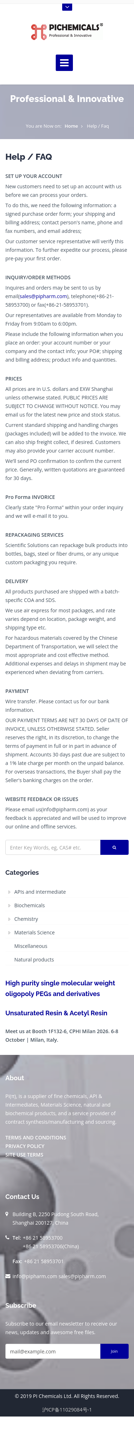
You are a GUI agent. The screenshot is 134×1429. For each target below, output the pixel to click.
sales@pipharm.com (43, 296)
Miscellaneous (30, 946)
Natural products (34, 959)
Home (71, 126)
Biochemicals (29, 905)
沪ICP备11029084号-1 (67, 1409)
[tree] (67, 926)
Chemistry (26, 918)
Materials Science (34, 932)
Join (114, 1351)
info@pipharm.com (35, 1276)
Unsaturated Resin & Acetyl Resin (56, 1013)
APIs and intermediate (40, 891)
